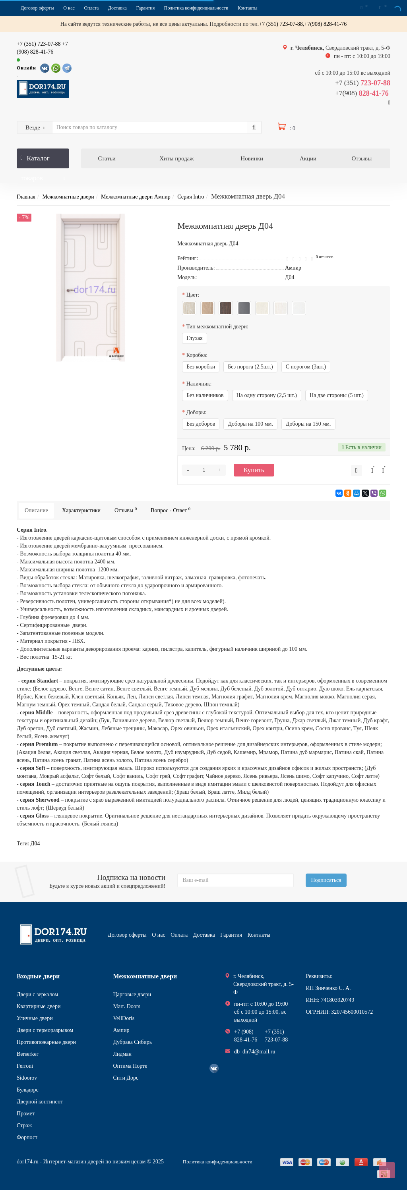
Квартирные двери (38, 1006)
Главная (26, 197)
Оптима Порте (130, 1066)
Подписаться (326, 880)
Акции (308, 158)
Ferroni (25, 1066)
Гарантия (145, 8)
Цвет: (193, 295)
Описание (36, 510)
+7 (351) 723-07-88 (39, 44)
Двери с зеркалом (37, 994)
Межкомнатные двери (68, 197)
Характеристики (81, 510)
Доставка (117, 8)
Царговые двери (132, 994)
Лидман (122, 1054)
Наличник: (199, 384)
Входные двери (38, 976)
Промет (26, 1114)
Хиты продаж (176, 158)
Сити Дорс (126, 1078)
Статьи (107, 158)
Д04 (35, 844)
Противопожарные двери (46, 1042)
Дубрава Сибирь (132, 1042)
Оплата (91, 8)
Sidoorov (27, 1078)
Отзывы (362, 158)
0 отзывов (324, 257)
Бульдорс (28, 1090)
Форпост (27, 1137)
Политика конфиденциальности (196, 8)
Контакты (248, 8)
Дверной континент (40, 1102)
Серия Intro (190, 197)
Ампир (121, 1030)
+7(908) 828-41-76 (325, 24)
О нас (69, 8)
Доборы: (196, 412)
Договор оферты (37, 8)
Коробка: (196, 355)
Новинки (251, 158)
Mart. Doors (126, 1006)
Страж (24, 1125)
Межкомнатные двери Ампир (136, 197)
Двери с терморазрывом (45, 1030)
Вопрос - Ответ (170, 510)
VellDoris (124, 1018)
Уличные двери (35, 1018)
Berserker (27, 1054)
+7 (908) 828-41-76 (245, 1036)
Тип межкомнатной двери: (217, 327)
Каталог (43, 161)
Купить (254, 470)
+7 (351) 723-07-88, (281, 24)
